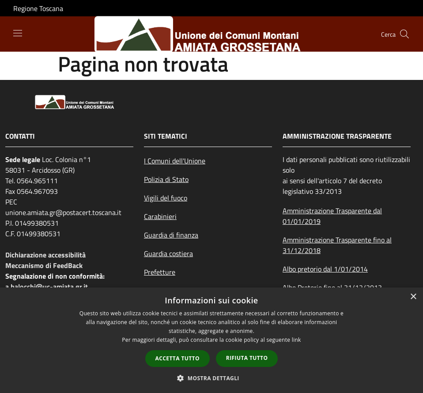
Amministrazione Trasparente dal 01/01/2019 (332, 216)
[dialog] (211, 340)
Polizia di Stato (166, 179)
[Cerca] (404, 34)
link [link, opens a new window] (296, 340)
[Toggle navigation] (17, 33)
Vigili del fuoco (165, 198)
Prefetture (159, 272)
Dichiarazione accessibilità (45, 254)
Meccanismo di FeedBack (44, 265)
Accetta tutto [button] (177, 358)
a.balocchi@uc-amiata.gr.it (46, 286)
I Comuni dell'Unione (174, 160)
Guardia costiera (168, 253)
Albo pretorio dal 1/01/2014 (325, 269)
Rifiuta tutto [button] (247, 358)
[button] (211, 378)
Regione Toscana (38, 8)
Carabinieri (160, 216)
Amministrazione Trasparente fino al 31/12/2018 (337, 245)
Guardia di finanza (171, 235)
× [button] (413, 297)
